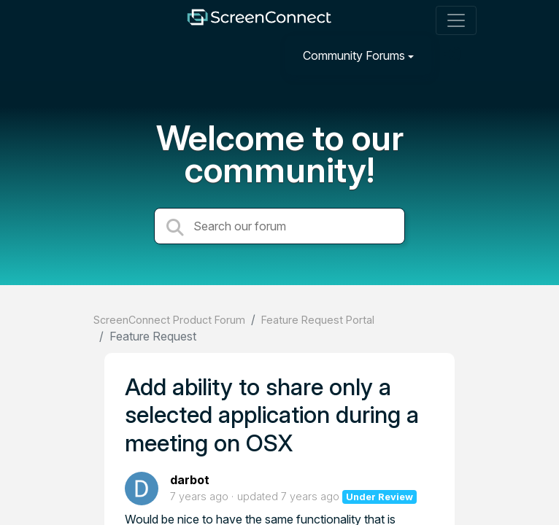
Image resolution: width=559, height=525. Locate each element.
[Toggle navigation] (456, 20)
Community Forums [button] (354, 55)
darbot (189, 479)
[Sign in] (454, 55)
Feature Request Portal (317, 320)
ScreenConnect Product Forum (169, 320)
